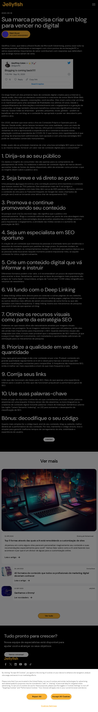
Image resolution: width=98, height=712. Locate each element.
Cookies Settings (49, 706)
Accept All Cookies (61, 696)
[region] (49, 690)
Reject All (36, 696)
